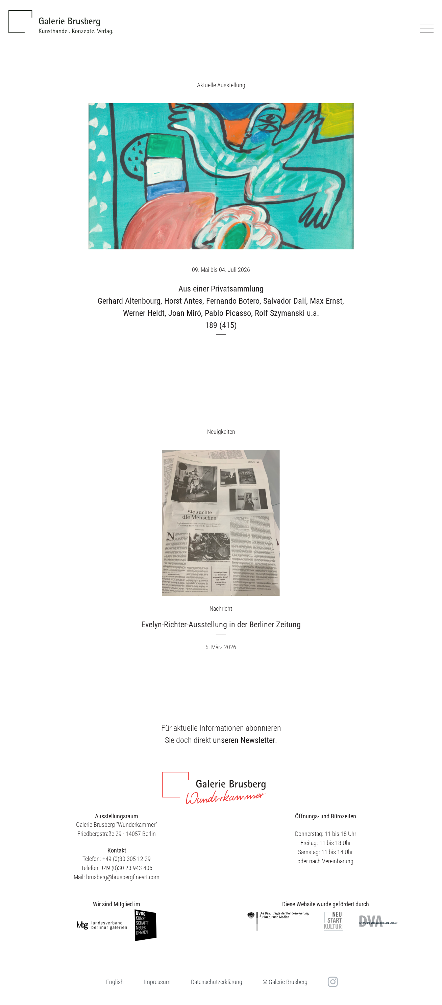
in (332, 981)
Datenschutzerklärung (216, 981)
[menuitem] (115, 981)
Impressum (157, 981)
